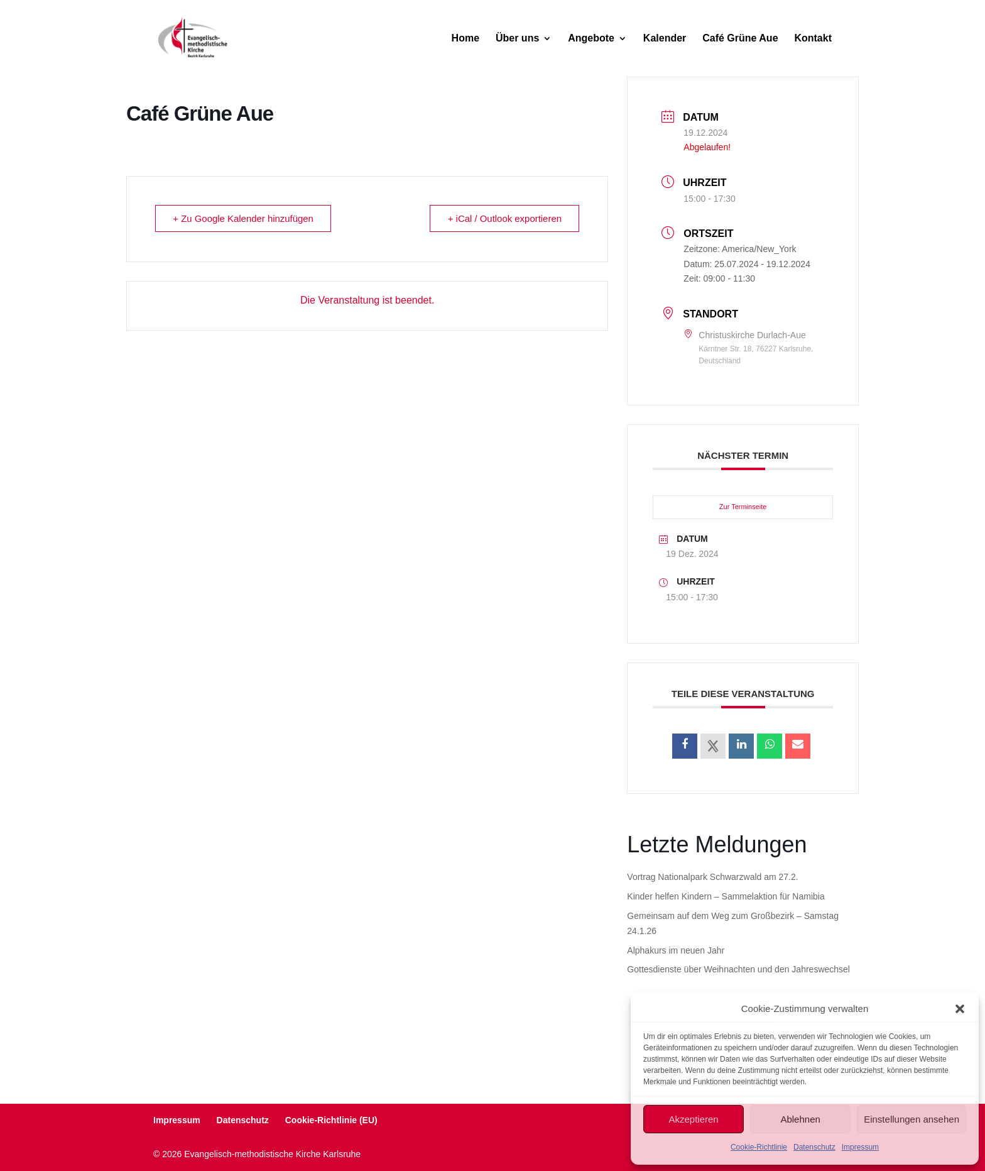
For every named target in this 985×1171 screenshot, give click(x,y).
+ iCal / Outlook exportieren (504, 218)
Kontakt (813, 38)
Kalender (664, 38)
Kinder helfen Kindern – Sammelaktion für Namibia (725, 896)
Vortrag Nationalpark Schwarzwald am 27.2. (712, 877)
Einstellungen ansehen (911, 1119)
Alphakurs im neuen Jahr (675, 950)
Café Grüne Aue (740, 38)
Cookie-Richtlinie (759, 1147)
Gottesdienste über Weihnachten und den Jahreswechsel (738, 969)
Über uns (517, 38)
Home (465, 38)
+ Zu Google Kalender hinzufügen (244, 218)
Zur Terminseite (743, 506)
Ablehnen (800, 1119)
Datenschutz (814, 1147)
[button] (960, 1009)
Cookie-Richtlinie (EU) (331, 1120)
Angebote (591, 38)
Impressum (860, 1147)
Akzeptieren (693, 1119)
